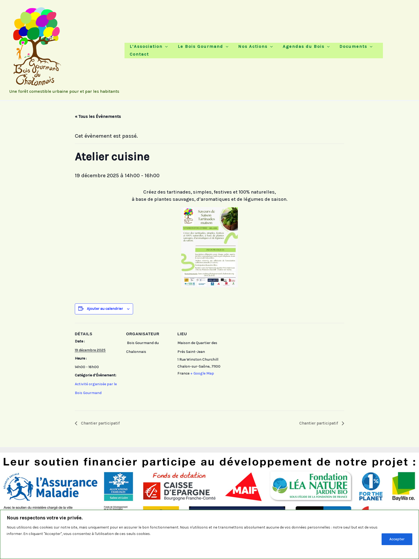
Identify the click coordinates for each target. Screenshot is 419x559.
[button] (166, 49)
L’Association (150, 49)
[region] (209, 534)
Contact (372, 49)
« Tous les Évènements (98, 116)
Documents (340, 49)
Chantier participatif (101, 423)
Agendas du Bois (294, 49)
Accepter (397, 539)
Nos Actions (248, 49)
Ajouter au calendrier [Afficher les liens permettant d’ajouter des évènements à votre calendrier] (105, 308)
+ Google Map (202, 373)
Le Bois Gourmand (200, 49)
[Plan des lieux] (257, 359)
